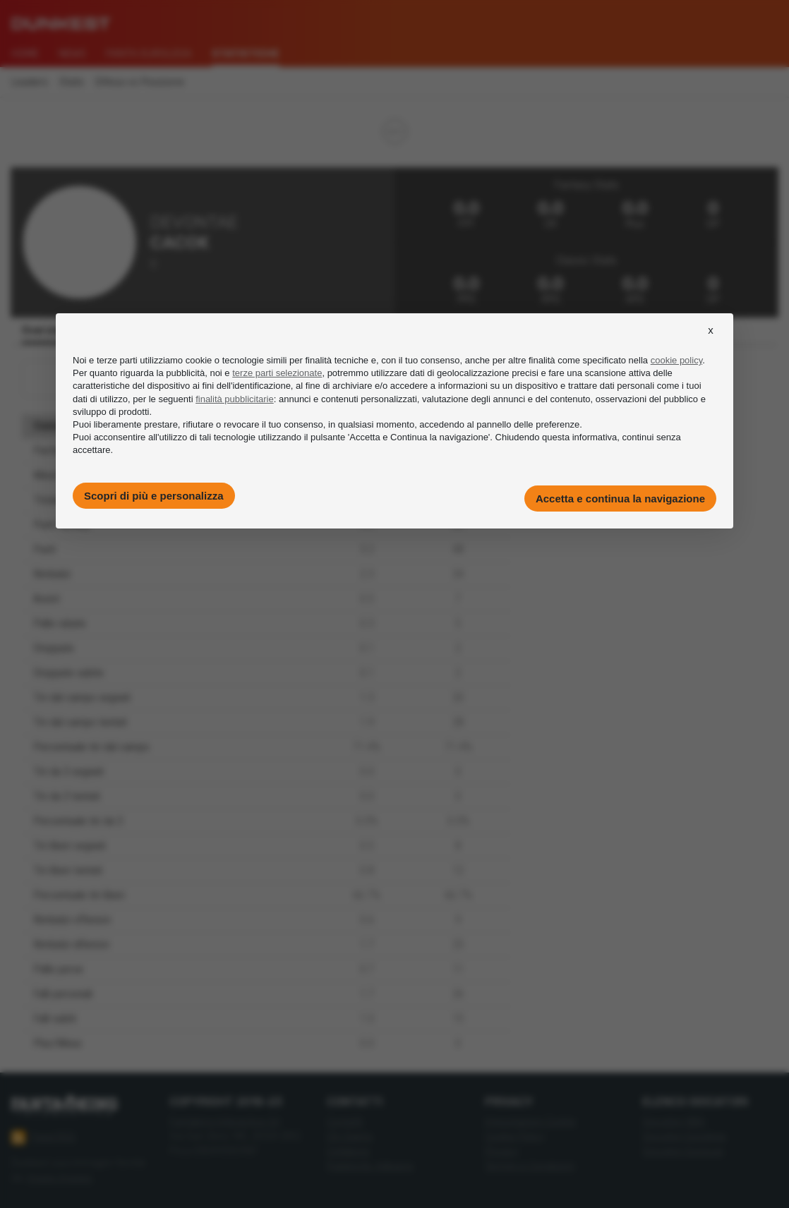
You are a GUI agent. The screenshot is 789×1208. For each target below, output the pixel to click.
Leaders (29, 82)
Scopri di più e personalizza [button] (154, 496)
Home (25, 53)
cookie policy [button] (676, 360)
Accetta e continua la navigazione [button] (620, 499)
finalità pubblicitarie (234, 399)
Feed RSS (43, 1137)
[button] (711, 343)
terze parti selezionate (277, 373)
